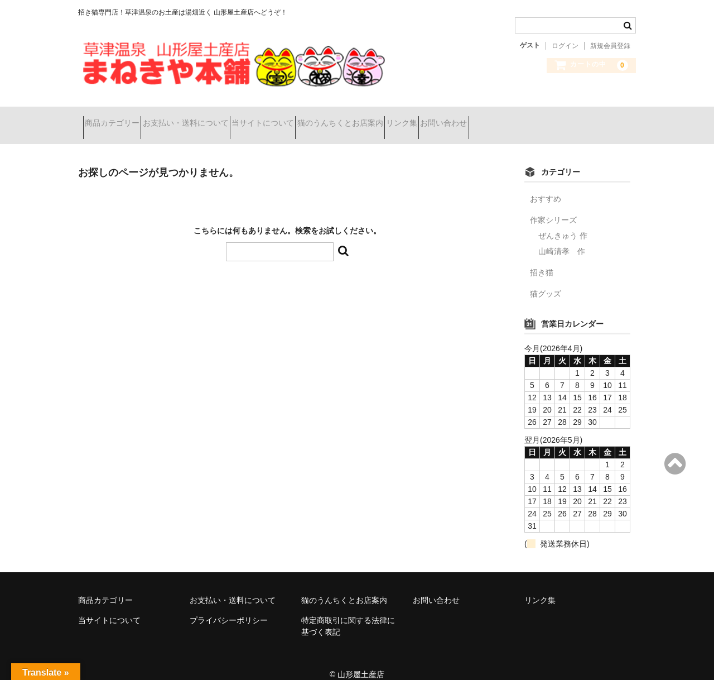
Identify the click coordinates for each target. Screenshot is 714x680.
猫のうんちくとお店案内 (404, 118)
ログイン (565, 46)
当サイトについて (307, 118)
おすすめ (545, 184)
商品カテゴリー (117, 118)
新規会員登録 (610, 46)
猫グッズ (545, 279)
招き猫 (541, 258)
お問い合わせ (547, 118)
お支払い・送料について (210, 118)
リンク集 (485, 118)
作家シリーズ (553, 206)
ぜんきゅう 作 (562, 221)
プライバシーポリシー (229, 606)
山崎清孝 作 (561, 237)
